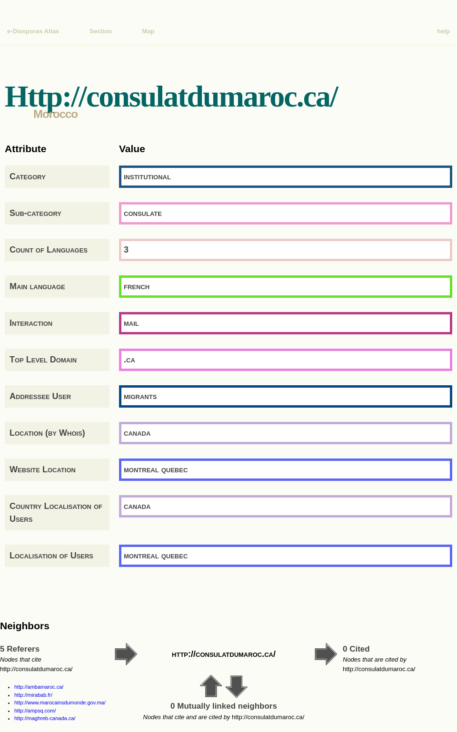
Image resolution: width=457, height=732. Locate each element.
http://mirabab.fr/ (33, 695)
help (443, 31)
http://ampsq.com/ (35, 710)
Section (100, 31)
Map (148, 31)
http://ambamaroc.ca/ (38, 687)
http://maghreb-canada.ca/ (44, 718)
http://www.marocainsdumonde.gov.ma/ (60, 702)
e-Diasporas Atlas (33, 31)
